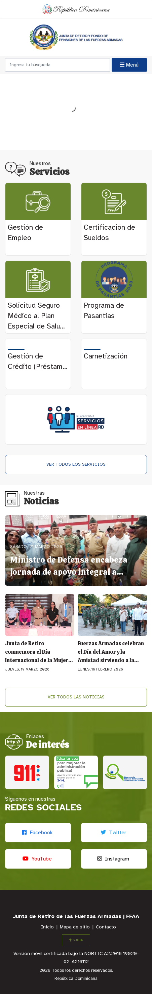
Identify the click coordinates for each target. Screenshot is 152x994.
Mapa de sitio (75, 927)
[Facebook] (38, 832)
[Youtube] (38, 859)
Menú (129, 65)
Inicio (47, 927)
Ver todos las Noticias (76, 697)
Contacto (106, 927)
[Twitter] (114, 832)
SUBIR (76, 940)
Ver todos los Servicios (76, 464)
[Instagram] (114, 859)
